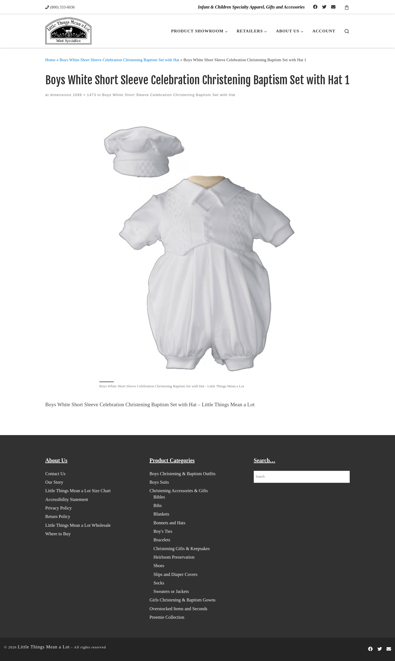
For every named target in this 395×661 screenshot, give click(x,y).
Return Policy (57, 516)
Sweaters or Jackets (171, 591)
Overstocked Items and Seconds (178, 608)
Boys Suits (159, 482)
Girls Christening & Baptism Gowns (182, 600)
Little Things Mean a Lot (44, 646)
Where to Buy (57, 533)
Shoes (158, 565)
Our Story (54, 482)
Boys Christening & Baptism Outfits (182, 473)
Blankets (161, 514)
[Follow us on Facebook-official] (315, 7)
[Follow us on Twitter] (324, 7)
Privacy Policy (58, 508)
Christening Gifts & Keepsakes (181, 548)
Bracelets (161, 539)
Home (50, 59)
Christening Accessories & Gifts (178, 490)
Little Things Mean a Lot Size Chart (78, 490)
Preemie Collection (166, 617)
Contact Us (55, 473)
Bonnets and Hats (169, 522)
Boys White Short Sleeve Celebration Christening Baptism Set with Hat (119, 59)
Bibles (159, 497)
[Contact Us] (333, 7)
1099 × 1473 (83, 95)
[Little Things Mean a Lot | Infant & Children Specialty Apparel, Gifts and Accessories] (68, 30)
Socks (158, 583)
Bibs (157, 505)
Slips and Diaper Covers (175, 574)
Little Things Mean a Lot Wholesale (78, 525)
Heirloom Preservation (173, 557)
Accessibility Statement (66, 499)
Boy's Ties (162, 531)
